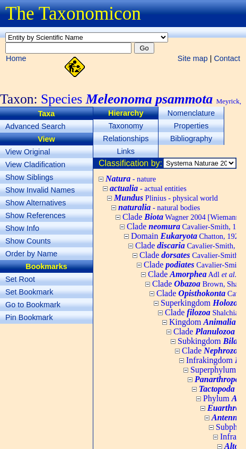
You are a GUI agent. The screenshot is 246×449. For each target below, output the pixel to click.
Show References (35, 215)
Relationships (125, 138)
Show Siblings (29, 177)
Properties (191, 126)
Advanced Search (35, 126)
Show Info (22, 228)
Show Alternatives (35, 202)
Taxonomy (125, 126)
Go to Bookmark (32, 304)
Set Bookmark (29, 292)
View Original (27, 152)
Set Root (20, 279)
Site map (193, 58)
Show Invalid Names (40, 190)
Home (16, 58)
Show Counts (28, 241)
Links (126, 151)
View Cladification (35, 164)
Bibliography (191, 138)
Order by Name (31, 253)
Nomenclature (191, 113)
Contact (227, 58)
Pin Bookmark (29, 317)
